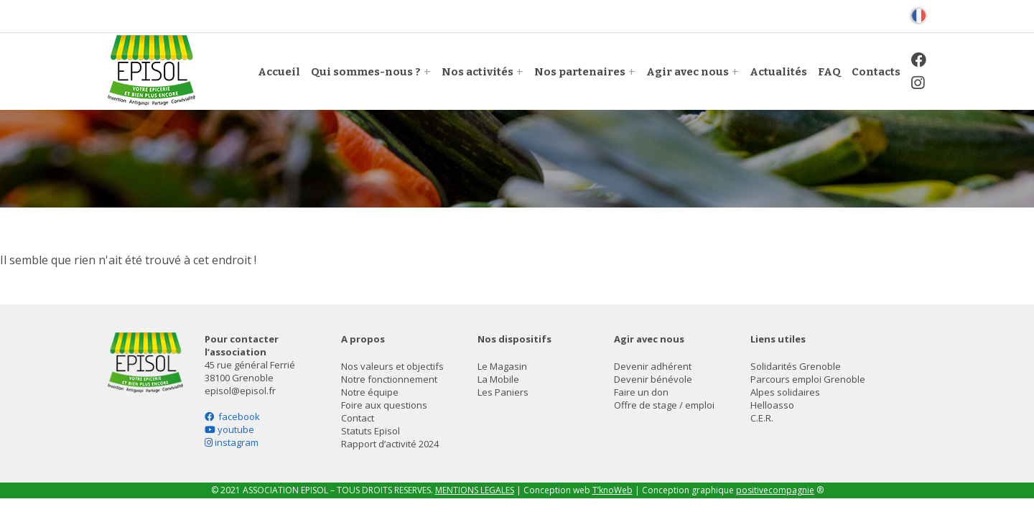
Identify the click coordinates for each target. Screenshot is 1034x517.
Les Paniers (503, 392)
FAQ (829, 71)
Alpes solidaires (785, 392)
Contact (357, 417)
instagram (231, 442)
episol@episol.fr (240, 390)
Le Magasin (502, 366)
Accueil (279, 71)
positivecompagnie (775, 490)
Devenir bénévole (653, 379)
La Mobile (498, 379)
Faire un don (641, 392)
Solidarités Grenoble (795, 366)
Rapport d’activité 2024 (390, 443)
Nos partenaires (579, 71)
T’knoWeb (612, 490)
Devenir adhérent (652, 366)
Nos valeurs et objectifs (392, 366)
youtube (229, 429)
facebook (232, 416)
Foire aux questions (384, 405)
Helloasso (772, 405)
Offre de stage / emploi (664, 405)
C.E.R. (761, 417)
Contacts (876, 71)
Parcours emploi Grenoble (807, 379)
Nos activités (477, 71)
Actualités (778, 71)
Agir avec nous (687, 71)
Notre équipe (370, 392)
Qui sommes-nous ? (366, 71)
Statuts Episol (370, 430)
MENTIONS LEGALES (474, 490)
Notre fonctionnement (389, 379)
